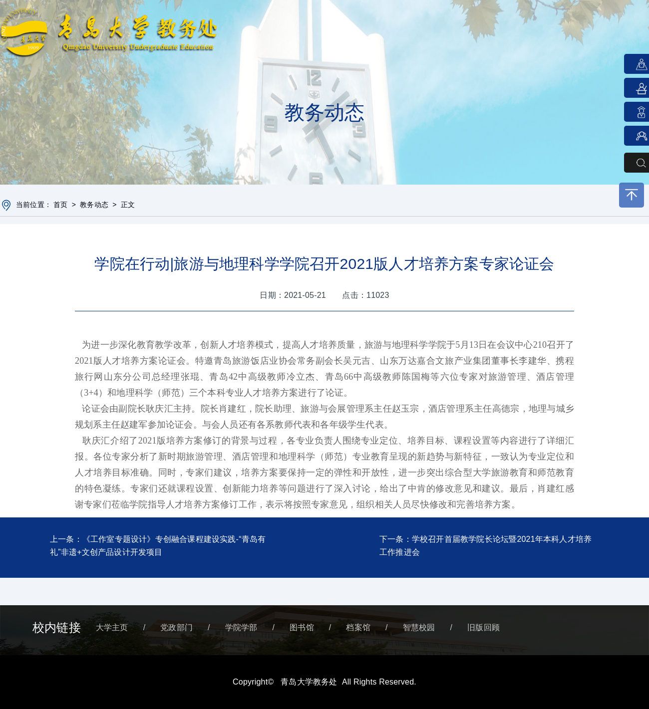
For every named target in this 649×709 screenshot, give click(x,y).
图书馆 (302, 627)
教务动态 (94, 205)
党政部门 (176, 627)
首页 (60, 205)
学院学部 (241, 627)
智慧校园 (419, 627)
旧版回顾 (483, 627)
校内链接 (56, 627)
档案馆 (358, 627)
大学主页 (112, 627)
